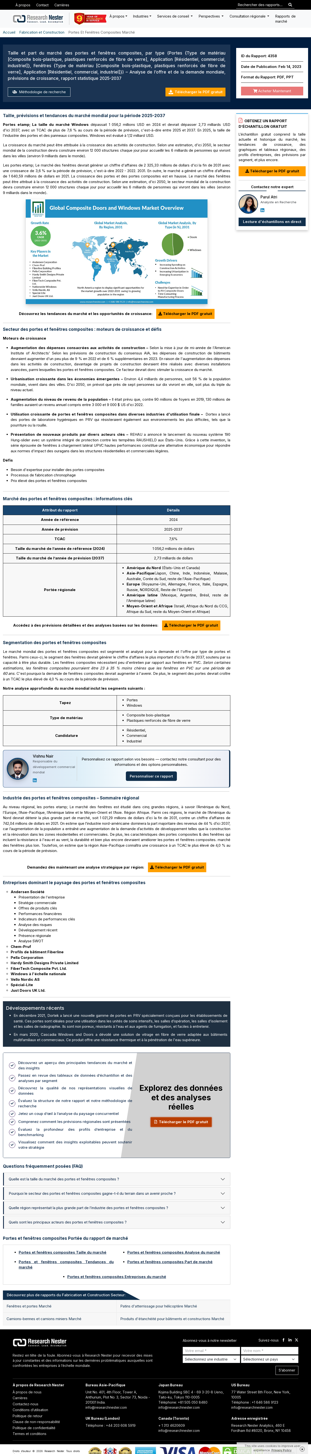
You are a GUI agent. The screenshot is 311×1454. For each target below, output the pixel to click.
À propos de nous (27, 1392)
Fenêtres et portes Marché (29, 1306)
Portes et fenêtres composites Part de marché (170, 1262)
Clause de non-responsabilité (36, 1422)
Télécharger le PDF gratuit (195, 92)
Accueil (9, 32)
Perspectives (210, 16)
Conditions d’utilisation (30, 1410)
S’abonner (287, 1370)
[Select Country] (269, 1359)
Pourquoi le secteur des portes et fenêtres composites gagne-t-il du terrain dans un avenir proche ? (92, 1193)
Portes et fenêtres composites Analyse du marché (173, 1252)
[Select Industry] (211, 1359)
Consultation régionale (248, 16)
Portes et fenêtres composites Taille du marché (62, 1252)
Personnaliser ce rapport (151, 776)
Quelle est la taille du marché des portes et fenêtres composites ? (64, 1179)
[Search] (290, 5)
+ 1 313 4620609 (171, 1425)
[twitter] (296, 1340)
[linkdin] (290, 1340)
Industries (140, 16)
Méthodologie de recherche (39, 92)
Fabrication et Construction (41, 32)
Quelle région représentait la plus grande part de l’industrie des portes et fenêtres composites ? (88, 1207)
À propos (23, 5)
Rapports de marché (285, 18)
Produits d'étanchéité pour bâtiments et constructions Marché (172, 1318)
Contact (42, 5)
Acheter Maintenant (272, 91)
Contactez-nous (25, 1404)
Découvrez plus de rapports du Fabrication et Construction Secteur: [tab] (66, 1295)
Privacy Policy (281, 1450)
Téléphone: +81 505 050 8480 (182, 1402)
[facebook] (283, 1340)
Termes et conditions (29, 1434)
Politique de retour (28, 1416)
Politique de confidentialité (34, 1428)
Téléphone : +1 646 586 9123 (254, 1402)
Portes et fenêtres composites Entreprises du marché (116, 1276)
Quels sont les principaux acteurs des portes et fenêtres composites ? (68, 1222)
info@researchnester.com (106, 1407)
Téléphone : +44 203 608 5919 (111, 1425)
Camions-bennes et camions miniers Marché (44, 1318)
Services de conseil (173, 16)
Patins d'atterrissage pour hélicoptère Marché (158, 1306)
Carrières (61, 5)
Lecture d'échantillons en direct (272, 221)
